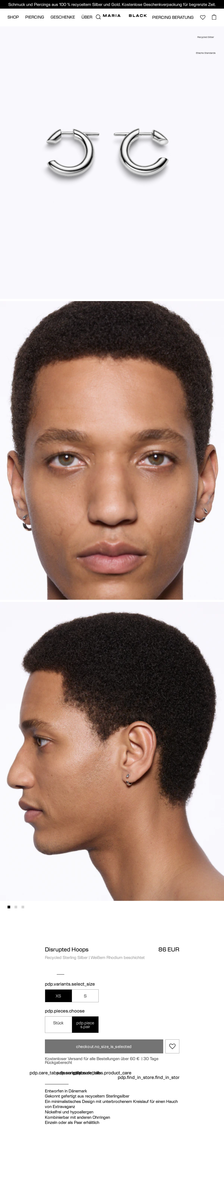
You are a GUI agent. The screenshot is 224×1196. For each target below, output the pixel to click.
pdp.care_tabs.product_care (102, 1073)
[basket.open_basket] (214, 17)
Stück (58, 1022)
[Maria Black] (125, 15)
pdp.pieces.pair (85, 1024)
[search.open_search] (98, 17)
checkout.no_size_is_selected (104, 1046)
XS (58, 995)
